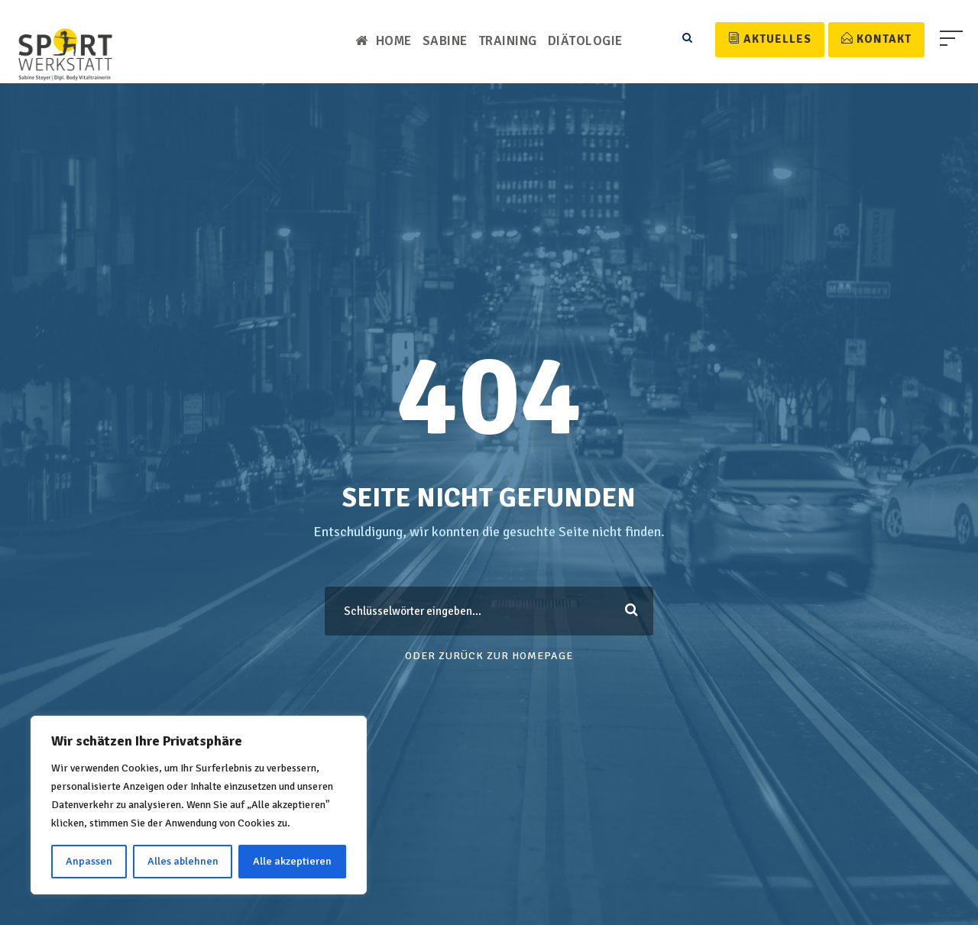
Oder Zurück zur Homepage (488, 655)
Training (509, 41)
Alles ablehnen (183, 861)
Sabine (445, 41)
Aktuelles (772, 39)
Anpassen (89, 861)
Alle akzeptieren (293, 861)
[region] (199, 805)
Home (383, 41)
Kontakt (877, 39)
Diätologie (586, 41)
